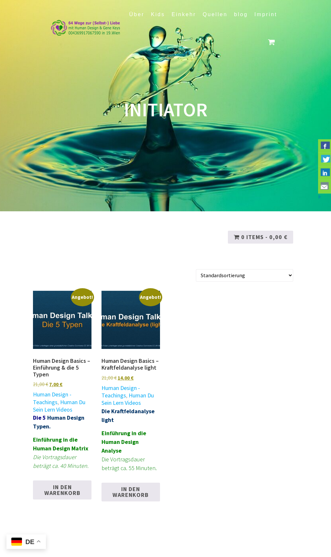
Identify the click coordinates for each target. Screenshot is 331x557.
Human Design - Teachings (52, 398)
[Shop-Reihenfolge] (244, 275)
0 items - (260, 237)
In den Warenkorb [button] (62, 490)
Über (136, 14)
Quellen (215, 14)
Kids (158, 14)
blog (241, 14)
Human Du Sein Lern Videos (59, 405)
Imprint (265, 14)
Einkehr (184, 14)
